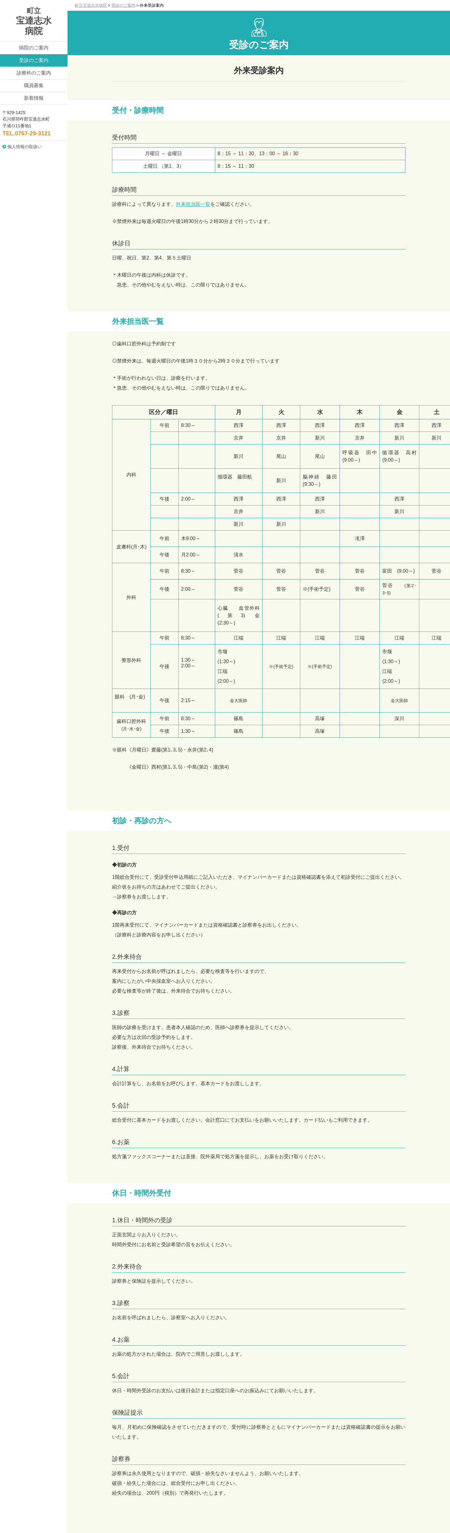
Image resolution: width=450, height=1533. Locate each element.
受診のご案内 (33, 60)
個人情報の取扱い (22, 146)
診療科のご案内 (34, 72)
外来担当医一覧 (193, 204)
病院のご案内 (33, 47)
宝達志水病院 (34, 21)
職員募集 (34, 85)
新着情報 (34, 98)
